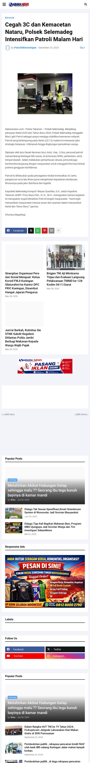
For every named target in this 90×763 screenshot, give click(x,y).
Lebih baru (9, 414)
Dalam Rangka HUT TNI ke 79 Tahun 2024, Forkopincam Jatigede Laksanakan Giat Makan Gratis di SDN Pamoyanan (51, 730)
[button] (4, 4)
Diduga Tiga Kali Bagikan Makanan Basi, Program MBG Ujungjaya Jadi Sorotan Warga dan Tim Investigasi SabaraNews (52, 527)
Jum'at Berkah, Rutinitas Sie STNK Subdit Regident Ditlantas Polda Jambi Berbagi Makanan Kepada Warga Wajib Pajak (23, 337)
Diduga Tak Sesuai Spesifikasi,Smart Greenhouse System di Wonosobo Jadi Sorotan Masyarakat (52, 511)
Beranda (9, 17)
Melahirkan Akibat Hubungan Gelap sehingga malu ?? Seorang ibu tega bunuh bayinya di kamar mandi (42, 490)
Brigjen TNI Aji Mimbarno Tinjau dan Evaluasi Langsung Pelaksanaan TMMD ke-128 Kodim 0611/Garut (66, 279)
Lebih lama (81, 414)
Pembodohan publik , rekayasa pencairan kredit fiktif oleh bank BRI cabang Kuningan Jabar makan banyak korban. (54, 747)
